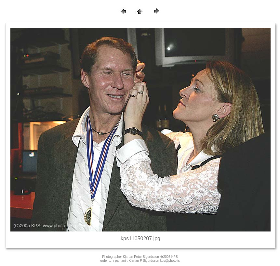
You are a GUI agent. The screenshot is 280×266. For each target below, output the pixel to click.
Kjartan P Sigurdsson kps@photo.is (154, 260)
